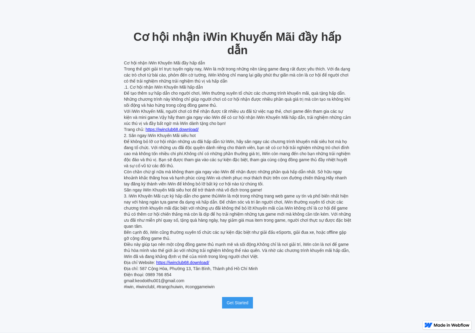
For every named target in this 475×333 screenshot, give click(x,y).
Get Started (237, 302)
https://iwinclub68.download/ (172, 129)
